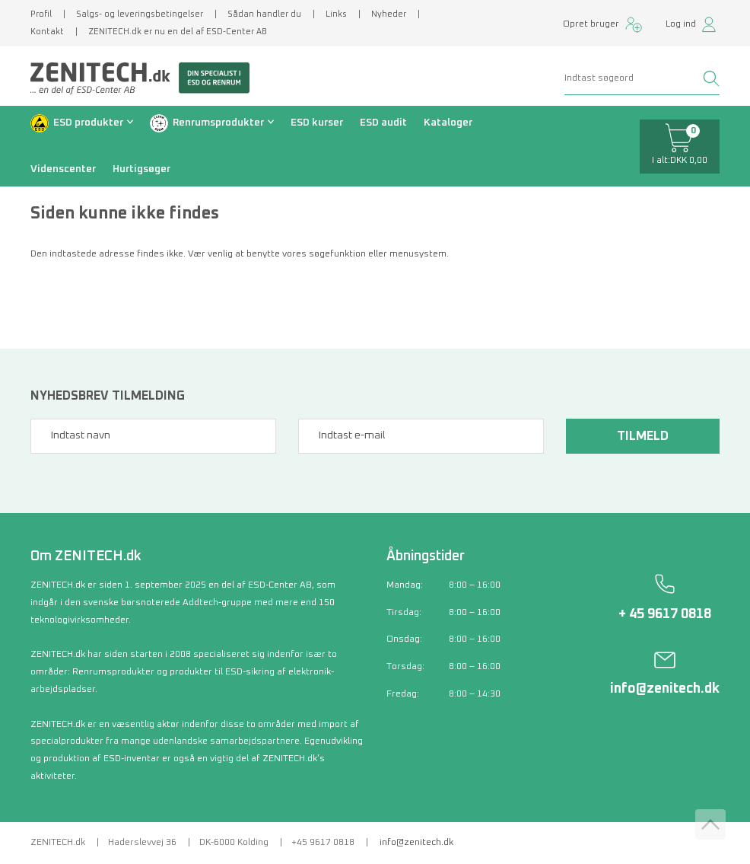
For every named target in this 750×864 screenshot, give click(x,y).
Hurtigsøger (141, 169)
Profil (41, 14)
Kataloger (448, 122)
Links (336, 14)
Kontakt (47, 31)
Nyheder (388, 14)
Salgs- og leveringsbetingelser (139, 14)
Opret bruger (591, 24)
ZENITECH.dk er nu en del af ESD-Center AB (177, 31)
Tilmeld (643, 436)
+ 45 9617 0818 (664, 614)
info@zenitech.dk (665, 689)
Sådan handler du (264, 14)
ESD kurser (317, 122)
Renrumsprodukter (218, 122)
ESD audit (383, 122)
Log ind (681, 24)
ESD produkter (88, 122)
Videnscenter (63, 169)
